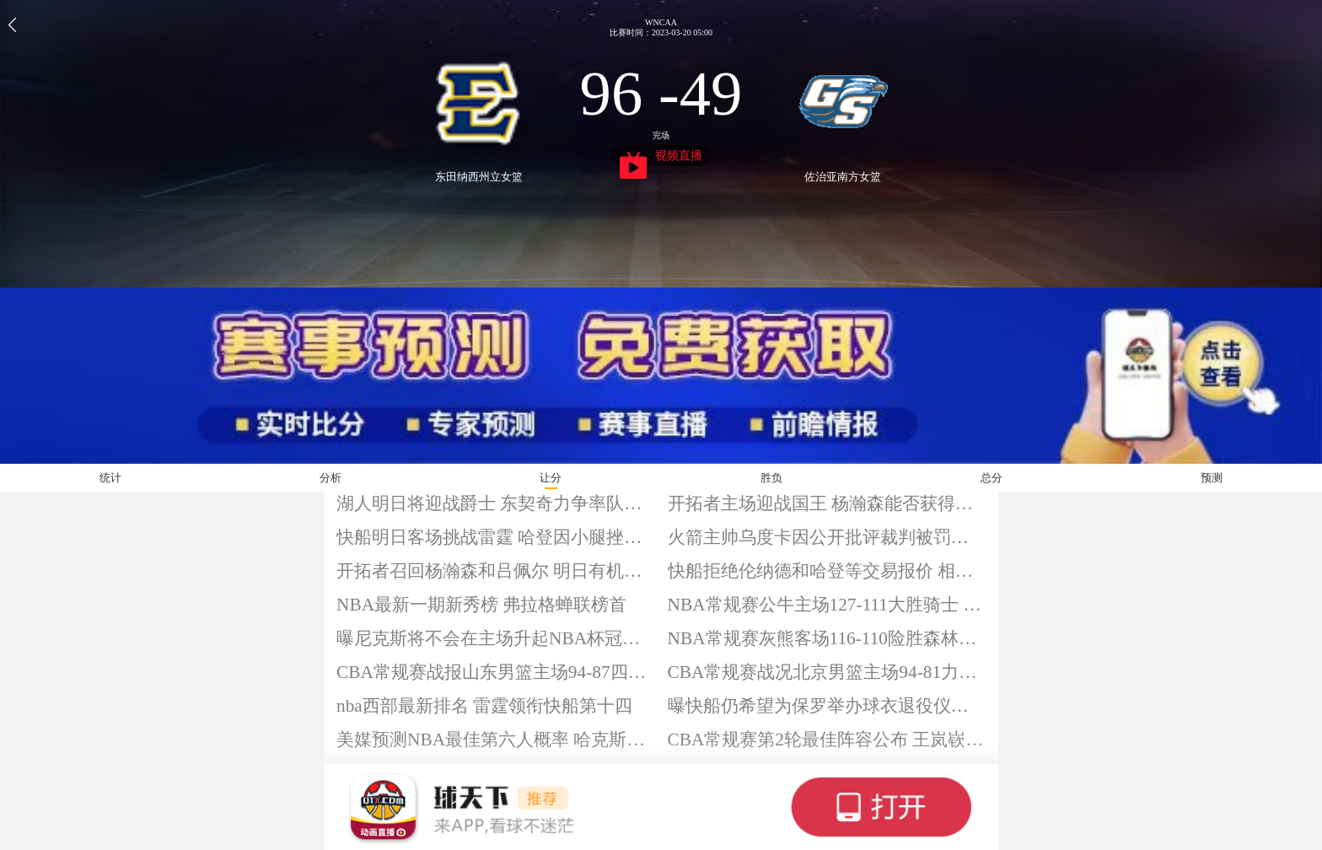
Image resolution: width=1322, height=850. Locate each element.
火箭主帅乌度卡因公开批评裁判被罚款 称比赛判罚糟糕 (827, 537)
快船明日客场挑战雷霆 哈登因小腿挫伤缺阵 (495, 537)
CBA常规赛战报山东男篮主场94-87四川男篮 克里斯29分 (495, 672)
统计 (110, 477)
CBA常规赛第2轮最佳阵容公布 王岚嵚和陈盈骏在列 (827, 739)
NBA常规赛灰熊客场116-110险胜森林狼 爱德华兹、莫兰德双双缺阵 (827, 638)
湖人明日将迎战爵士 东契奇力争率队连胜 (495, 503)
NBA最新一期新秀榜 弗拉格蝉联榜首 (481, 604)
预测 (1212, 477)
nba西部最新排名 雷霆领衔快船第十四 (484, 706)
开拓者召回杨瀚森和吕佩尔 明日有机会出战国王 (495, 571)
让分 (551, 477)
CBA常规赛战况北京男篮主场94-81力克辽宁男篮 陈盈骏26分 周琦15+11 (827, 672)
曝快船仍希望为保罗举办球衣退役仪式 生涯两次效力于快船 (827, 706)
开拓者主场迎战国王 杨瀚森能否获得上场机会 (827, 503)
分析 (330, 477)
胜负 (771, 477)
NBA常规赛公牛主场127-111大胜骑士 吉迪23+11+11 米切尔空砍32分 (827, 604)
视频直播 (661, 157)
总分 (991, 477)
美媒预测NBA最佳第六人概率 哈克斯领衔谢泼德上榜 (495, 739)
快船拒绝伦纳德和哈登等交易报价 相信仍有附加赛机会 (827, 571)
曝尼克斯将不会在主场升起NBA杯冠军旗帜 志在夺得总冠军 (495, 638)
